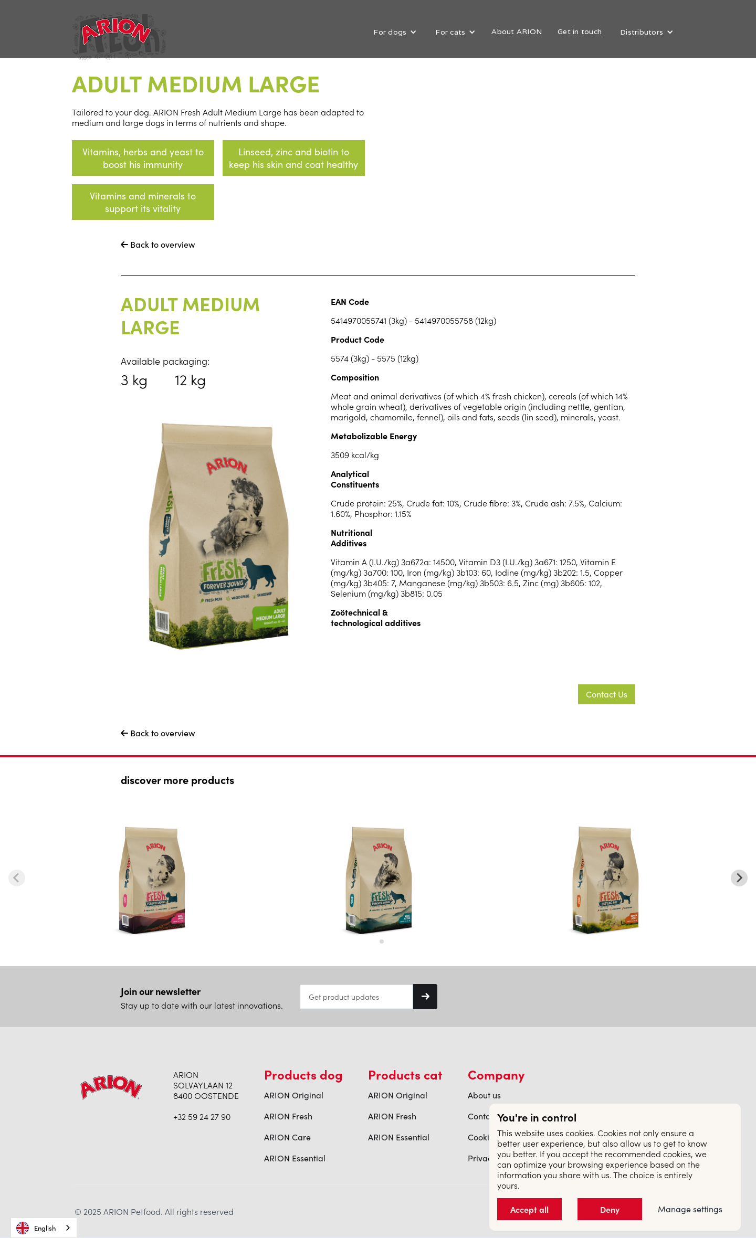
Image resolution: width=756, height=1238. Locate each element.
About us (484, 1095)
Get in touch (580, 31)
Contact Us (606, 694)
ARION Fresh (288, 1116)
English (36, 1228)
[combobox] (43, 1228)
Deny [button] (610, 1209)
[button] (393, 32)
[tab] (374, 941)
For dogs (389, 32)
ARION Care (287, 1137)
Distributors (641, 32)
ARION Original (293, 1095)
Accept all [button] (529, 1209)
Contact (483, 1116)
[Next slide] (739, 878)
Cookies (483, 1137)
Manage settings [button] (690, 1209)
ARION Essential (295, 1158)
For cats (450, 32)
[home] (117, 31)
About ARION (516, 31)
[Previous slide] (16, 878)
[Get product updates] (356, 996)
